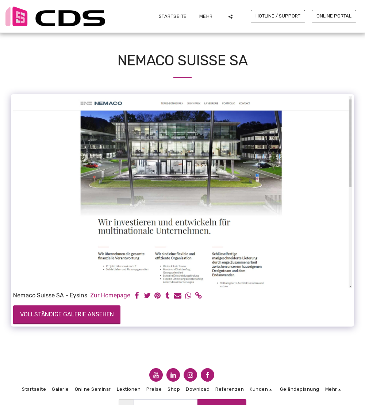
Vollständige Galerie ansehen (67, 314)
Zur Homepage (110, 295)
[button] (230, 16)
